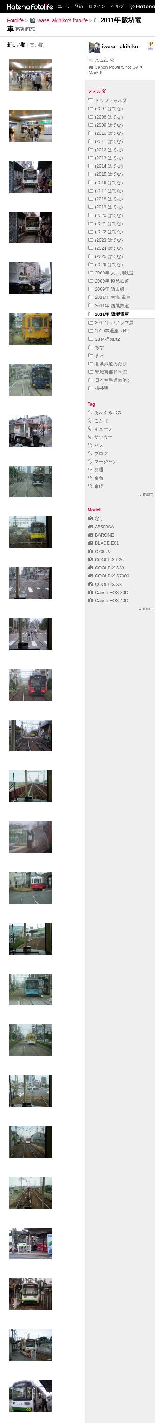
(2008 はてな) (105, 117)
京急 (95, 478)
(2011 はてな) (105, 141)
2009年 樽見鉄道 (108, 281)
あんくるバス (105, 412)
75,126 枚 (101, 60)
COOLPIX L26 (106, 559)
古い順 (37, 44)
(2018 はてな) (105, 198)
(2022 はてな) (105, 231)
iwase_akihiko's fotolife (59, 20)
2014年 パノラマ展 (111, 322)
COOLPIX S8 (105, 584)
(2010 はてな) (105, 133)
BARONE (101, 535)
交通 (95, 469)
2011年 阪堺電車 (108, 314)
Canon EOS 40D (108, 600)
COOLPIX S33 (106, 567)
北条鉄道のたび (107, 364)
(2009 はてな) (105, 125)
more (146, 494)
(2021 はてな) (105, 223)
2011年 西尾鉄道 (108, 305)
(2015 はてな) (105, 174)
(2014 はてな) (105, 166)
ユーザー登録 (70, 6)
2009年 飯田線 (106, 289)
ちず (96, 347)
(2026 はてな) (105, 264)
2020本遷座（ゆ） (110, 330)
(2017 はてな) (105, 190)
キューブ (100, 428)
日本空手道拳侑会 (109, 380)
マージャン (102, 461)
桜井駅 (98, 388)
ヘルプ (117, 6)
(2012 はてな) (105, 149)
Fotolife (15, 20)
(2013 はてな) (105, 158)
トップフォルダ (107, 100)
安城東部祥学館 (107, 372)
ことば (98, 420)
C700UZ (100, 551)
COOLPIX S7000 (108, 576)
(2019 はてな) (105, 207)
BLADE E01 (103, 543)
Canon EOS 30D (108, 592)
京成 (95, 486)
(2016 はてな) (105, 182)
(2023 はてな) (105, 240)
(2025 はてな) (105, 256)
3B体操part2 (104, 339)
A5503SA (101, 526)
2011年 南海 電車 (109, 297)
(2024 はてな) (105, 248)
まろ (96, 355)
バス (95, 445)
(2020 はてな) (105, 215)
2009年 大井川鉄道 (111, 272)
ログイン (97, 6)
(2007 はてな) (105, 108)
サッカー (100, 437)
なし (96, 518)
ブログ (98, 453)
